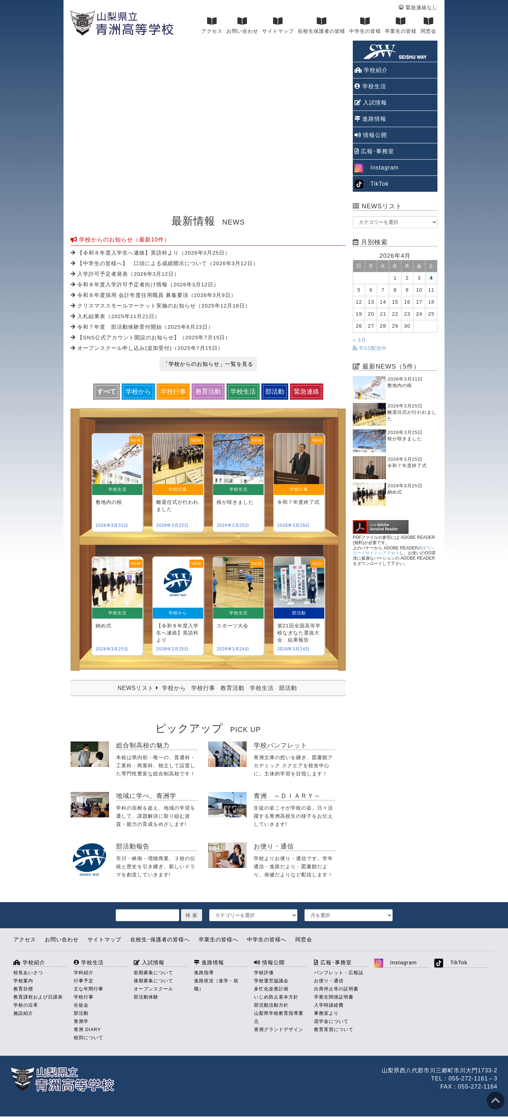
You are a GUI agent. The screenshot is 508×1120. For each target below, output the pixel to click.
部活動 (274, 391)
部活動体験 (146, 997)
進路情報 (370, 119)
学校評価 (264, 972)
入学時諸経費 (329, 1005)
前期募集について (153, 972)
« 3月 (359, 340)
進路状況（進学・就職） (216, 984)
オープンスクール (153, 988)
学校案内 (23, 980)
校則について (88, 1037)
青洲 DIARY (87, 1029)
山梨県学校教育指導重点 (278, 1017)
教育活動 (208, 391)
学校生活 (243, 391)
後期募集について (153, 980)
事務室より (326, 1013)
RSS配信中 (370, 348)
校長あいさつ (28, 972)
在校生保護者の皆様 (321, 25)
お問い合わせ (242, 25)
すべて (106, 391)
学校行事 (173, 391)
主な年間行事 (88, 988)
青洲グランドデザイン (278, 1029)
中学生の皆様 (365, 25)
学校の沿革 (25, 1005)
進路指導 (204, 972)
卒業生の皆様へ (218, 939)
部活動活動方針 (271, 1005)
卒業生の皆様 (401, 25)
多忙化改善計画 (271, 988)
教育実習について (333, 1029)
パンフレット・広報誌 (338, 972)
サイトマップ (278, 25)
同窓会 (428, 25)
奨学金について (331, 1021)
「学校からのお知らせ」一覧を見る (208, 364)
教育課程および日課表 (38, 997)
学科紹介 (83, 972)
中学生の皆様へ (266, 939)
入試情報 (371, 103)
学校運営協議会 (271, 980)
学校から (138, 391)
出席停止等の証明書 (336, 988)
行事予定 (83, 980)
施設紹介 (23, 1013)
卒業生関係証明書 (333, 997)
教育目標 (23, 988)
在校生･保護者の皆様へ (160, 939)
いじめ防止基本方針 (276, 997)
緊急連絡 (306, 391)
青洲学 (81, 1021)
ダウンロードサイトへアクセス (394, 551)
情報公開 (371, 135)
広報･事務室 (374, 151)
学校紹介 (371, 70)
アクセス (212, 25)
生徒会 (81, 1005)
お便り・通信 (329, 980)
